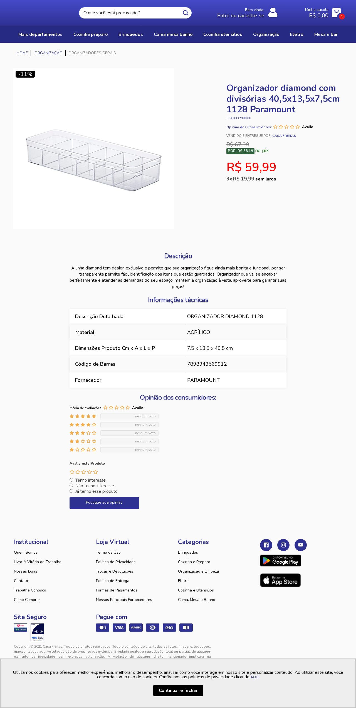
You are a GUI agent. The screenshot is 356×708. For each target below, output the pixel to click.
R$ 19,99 (254, 178)
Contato (21, 580)
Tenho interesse (90, 480)
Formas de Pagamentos (116, 590)
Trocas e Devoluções (114, 571)
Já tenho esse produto (96, 491)
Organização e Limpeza (198, 571)
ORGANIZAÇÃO (266, 34)
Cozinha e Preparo (194, 562)
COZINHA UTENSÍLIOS (222, 34)
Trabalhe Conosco (30, 590)
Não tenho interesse (94, 486)
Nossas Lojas (25, 571)
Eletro (183, 580)
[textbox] (135, 13)
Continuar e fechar (178, 690)
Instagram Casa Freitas (283, 545)
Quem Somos (26, 552)
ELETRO (296, 34)
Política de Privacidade (116, 562)
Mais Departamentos (40, 34)
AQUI (255, 677)
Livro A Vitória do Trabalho (37, 562)
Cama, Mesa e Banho (196, 599)
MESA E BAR (326, 34)
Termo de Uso (108, 552)
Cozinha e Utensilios (196, 590)
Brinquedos (188, 552)
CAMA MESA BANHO (173, 34)
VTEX (291, 651)
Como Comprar (27, 599)
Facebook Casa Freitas (266, 545)
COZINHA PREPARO (90, 34)
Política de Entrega (112, 580)
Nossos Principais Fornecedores (124, 599)
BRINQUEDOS (130, 34)
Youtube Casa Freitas (301, 545)
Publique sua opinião (104, 502)
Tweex (267, 651)
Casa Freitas (44, 11)
